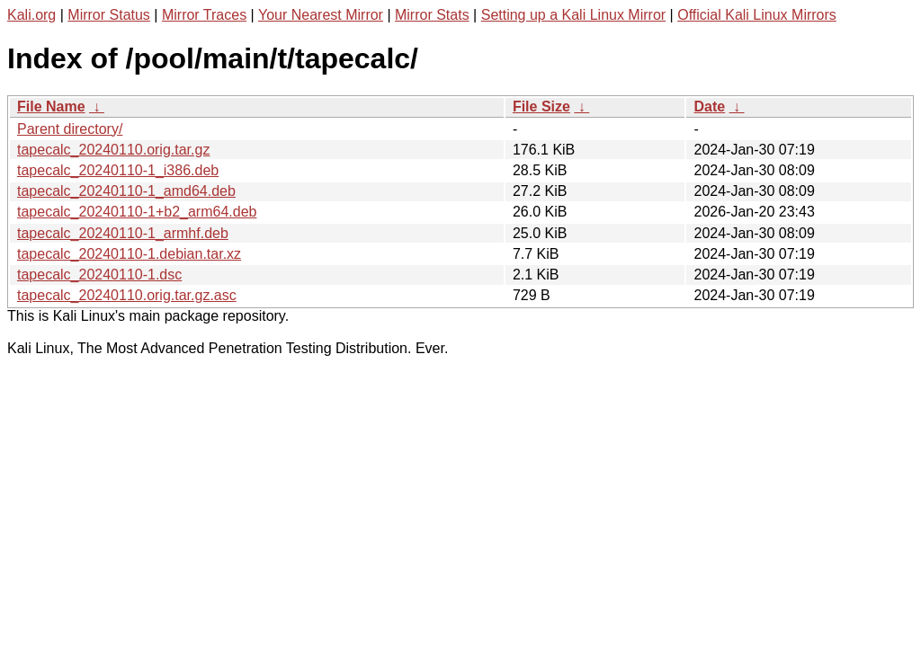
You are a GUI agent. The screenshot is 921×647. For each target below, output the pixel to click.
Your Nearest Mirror (320, 14)
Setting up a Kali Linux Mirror (573, 14)
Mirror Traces (204, 14)
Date (709, 106)
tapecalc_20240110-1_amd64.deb (126, 191)
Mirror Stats (432, 14)
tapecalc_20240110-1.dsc (99, 274)
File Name (51, 106)
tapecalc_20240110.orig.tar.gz (113, 149)
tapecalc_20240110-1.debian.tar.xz (129, 253)
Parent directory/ (69, 129)
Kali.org (31, 14)
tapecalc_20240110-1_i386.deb (118, 170)
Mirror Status (108, 14)
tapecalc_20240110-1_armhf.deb (122, 233)
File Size (541, 106)
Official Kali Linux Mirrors (756, 14)
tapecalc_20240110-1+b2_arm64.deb (136, 211)
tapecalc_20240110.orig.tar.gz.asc (127, 295)
